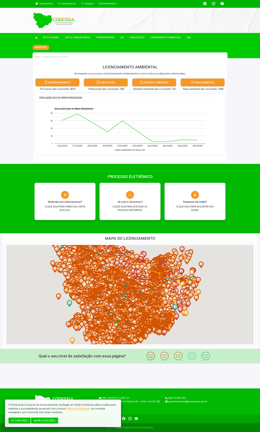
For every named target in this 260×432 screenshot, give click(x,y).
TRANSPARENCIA (105, 37)
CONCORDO (19, 420)
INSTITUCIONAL (51, 37)
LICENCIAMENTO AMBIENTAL (165, 37)
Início (37, 57)
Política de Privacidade (78, 408)
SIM (189, 37)
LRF (122, 37)
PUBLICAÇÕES (137, 37)
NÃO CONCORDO (44, 420)
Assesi (118, 427)
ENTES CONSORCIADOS (77, 37)
